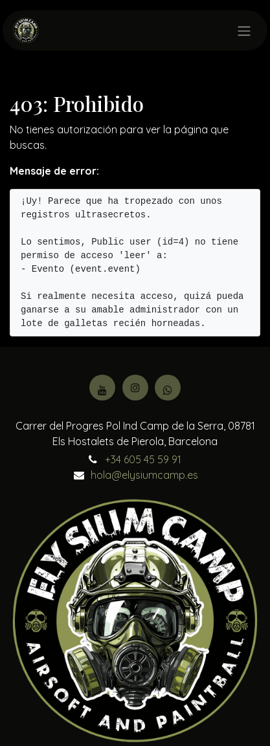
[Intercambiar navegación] (244, 30)
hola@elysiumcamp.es (144, 474)
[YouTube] (102, 387)
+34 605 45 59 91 (143, 459)
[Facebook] (168, 387)
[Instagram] (135, 387)
